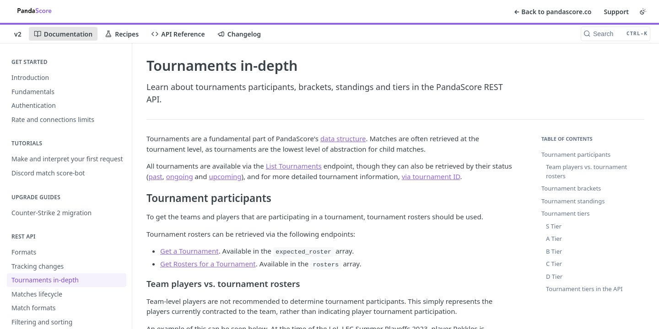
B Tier (554, 251)
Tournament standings (573, 201)
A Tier (554, 238)
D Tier (554, 276)
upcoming (225, 176)
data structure (343, 138)
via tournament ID (431, 176)
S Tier (554, 226)
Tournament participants (575, 154)
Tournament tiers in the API (584, 289)
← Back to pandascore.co (552, 11)
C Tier (554, 264)
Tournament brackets (571, 188)
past (155, 176)
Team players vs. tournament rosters (586, 171)
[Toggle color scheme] (643, 11)
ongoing (179, 176)
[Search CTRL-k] (615, 34)
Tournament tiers (565, 213)
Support (616, 11)
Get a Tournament (189, 250)
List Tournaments (294, 165)
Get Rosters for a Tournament (208, 263)
